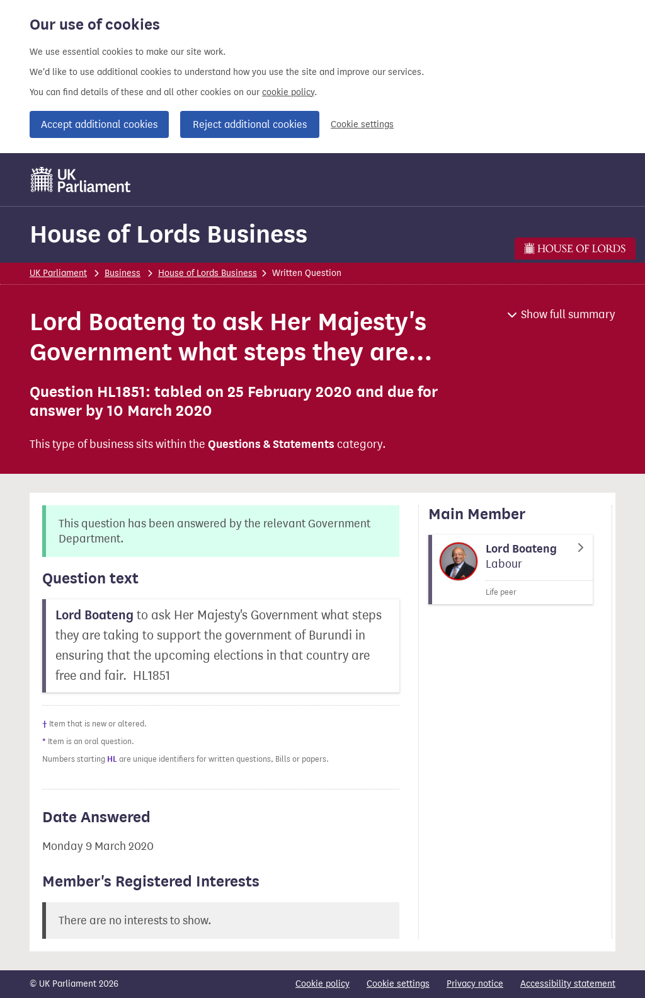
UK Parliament (58, 273)
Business (122, 273)
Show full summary (568, 314)
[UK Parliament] (81, 179)
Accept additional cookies (99, 124)
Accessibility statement (567, 983)
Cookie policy (322, 983)
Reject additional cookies (250, 124)
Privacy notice (475, 983)
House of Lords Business (168, 234)
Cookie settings (362, 124)
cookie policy (288, 92)
